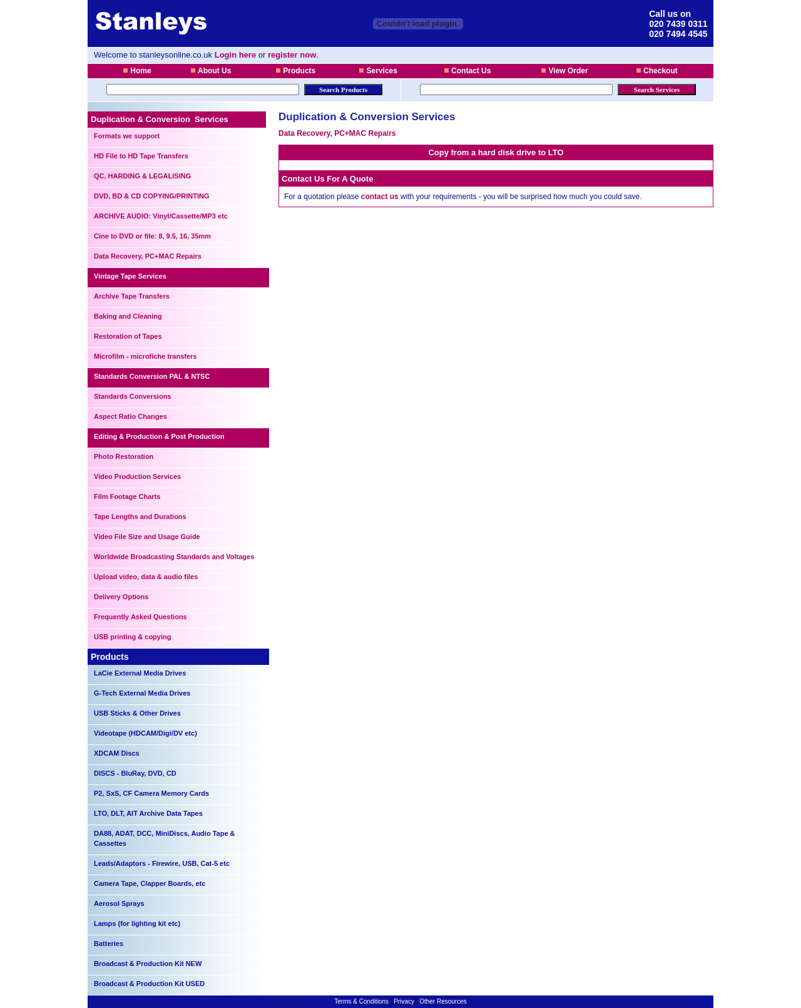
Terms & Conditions (362, 1001)
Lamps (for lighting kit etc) (137, 923)
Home (137, 70)
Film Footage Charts (127, 496)
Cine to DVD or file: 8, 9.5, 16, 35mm (152, 236)
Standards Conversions (132, 396)
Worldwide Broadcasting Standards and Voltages (174, 556)
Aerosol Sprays (119, 903)
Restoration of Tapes (128, 336)
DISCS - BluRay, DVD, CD (135, 773)
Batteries (108, 943)
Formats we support (127, 136)
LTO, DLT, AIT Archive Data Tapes (148, 813)
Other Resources (443, 1001)
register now (292, 54)
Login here (235, 54)
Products (295, 70)
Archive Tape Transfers (132, 296)
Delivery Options (121, 596)
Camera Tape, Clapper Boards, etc (149, 883)
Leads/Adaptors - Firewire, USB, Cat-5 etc (162, 863)
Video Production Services (137, 476)
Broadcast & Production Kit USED (149, 983)
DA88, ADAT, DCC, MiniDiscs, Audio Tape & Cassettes (164, 838)
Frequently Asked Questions (140, 616)
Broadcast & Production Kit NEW (148, 963)
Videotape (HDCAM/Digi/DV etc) (145, 733)
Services (378, 70)
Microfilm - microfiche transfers (145, 356)
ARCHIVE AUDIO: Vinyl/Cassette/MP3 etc (161, 216)
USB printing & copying (132, 636)
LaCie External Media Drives (140, 673)
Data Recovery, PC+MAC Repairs (148, 256)
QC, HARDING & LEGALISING (142, 176)
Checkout (657, 70)
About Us (210, 70)
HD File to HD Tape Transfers (141, 156)
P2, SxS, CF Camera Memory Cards (151, 793)
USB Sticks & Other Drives (137, 713)
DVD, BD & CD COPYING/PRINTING (152, 196)
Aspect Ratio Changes (130, 416)
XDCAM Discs (117, 753)
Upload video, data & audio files (146, 576)
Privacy (404, 1001)
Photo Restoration (123, 456)
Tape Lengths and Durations (140, 516)
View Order (564, 70)
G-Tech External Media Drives (142, 693)
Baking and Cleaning (128, 316)
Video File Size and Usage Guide (147, 536)
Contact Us (467, 70)
